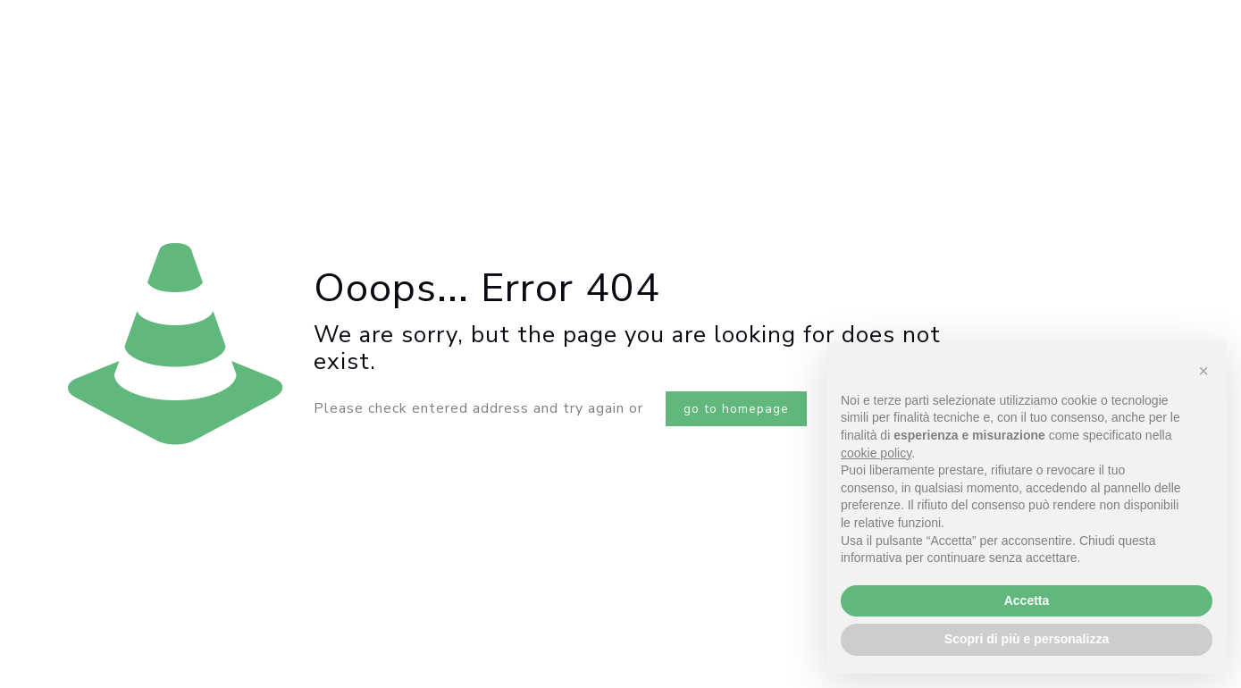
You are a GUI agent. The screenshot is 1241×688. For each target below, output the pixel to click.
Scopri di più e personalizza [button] (1026, 639)
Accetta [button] (1027, 600)
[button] (1203, 371)
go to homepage (736, 408)
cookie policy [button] (876, 453)
